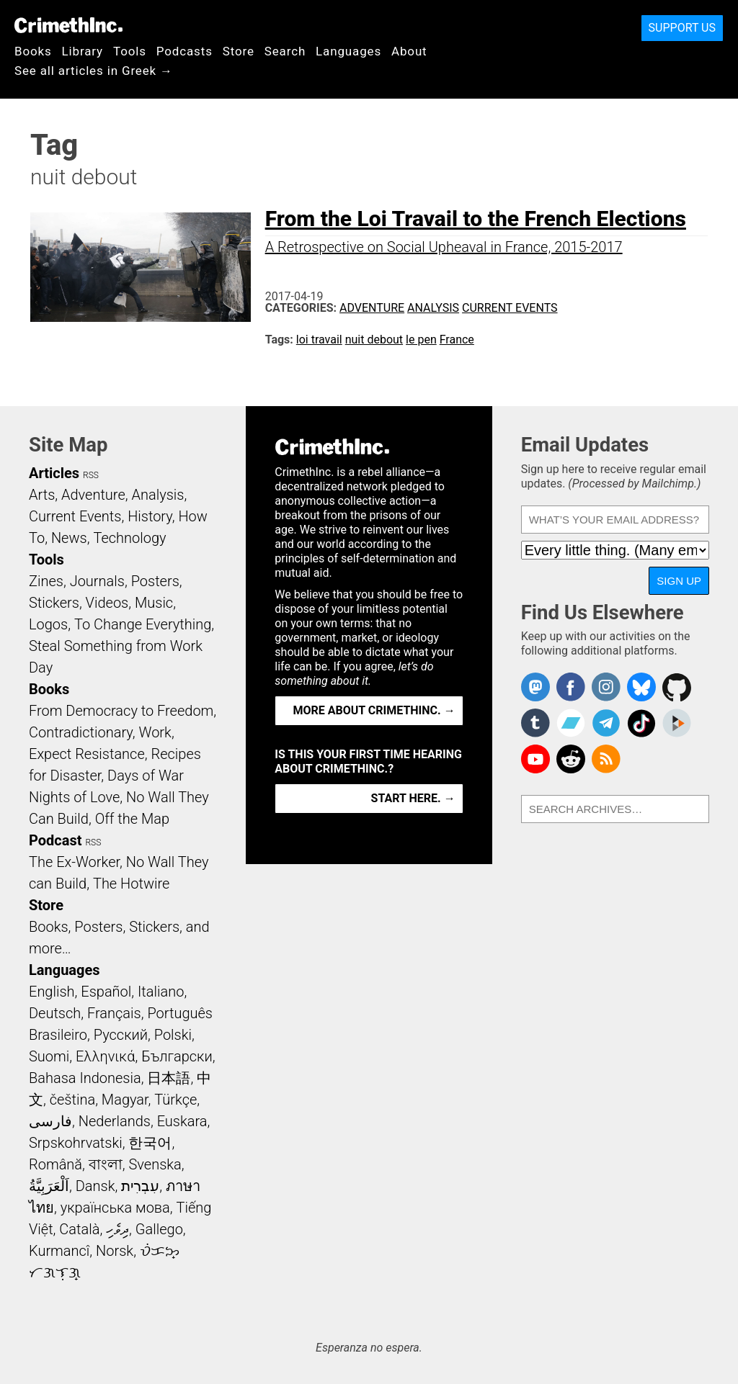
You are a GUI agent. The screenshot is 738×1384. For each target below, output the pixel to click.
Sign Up (679, 581)
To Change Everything (142, 624)
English (52, 991)
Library (82, 51)
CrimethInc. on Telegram (606, 723)
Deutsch (55, 1013)
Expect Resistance (87, 754)
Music (154, 602)
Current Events (509, 308)
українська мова (115, 1207)
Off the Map (132, 818)
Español (106, 991)
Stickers (54, 602)
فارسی (50, 1121)
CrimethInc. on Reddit (570, 759)
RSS (91, 475)
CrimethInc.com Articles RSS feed (606, 759)
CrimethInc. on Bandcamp (570, 723)
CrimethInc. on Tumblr (535, 723)
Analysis (433, 308)
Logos (48, 624)
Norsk (114, 1250)
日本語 (168, 1078)
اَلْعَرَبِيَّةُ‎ (49, 1186)
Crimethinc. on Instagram (606, 687)
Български (177, 1056)
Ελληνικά (105, 1056)
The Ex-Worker (74, 862)
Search (285, 51)
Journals (97, 581)
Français (114, 1013)
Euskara (182, 1121)
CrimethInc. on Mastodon (535, 687)
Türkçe (175, 1099)
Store (238, 51)
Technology (129, 538)
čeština (72, 1099)
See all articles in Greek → (93, 70)
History (150, 516)
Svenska (155, 1164)
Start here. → (413, 798)
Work (155, 732)
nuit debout (374, 339)
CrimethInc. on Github (676, 687)
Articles (54, 473)
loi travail (319, 339)
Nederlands (115, 1121)
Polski (173, 1034)
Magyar (125, 1099)
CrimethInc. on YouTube (535, 759)
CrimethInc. (68, 25)
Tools (129, 51)
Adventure (371, 308)
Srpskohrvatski (76, 1142)
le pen (421, 339)
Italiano (161, 991)
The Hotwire (131, 883)
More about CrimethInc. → (374, 710)
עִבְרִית (140, 1186)
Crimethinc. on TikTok (641, 723)
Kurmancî (59, 1250)
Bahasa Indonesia (85, 1078)
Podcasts (184, 51)
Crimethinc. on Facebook (570, 687)
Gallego (159, 1229)
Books (33, 51)
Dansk (95, 1186)
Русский (121, 1034)
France (457, 339)
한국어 (150, 1142)
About (409, 51)
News (69, 538)
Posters (155, 581)
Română (55, 1164)
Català (79, 1229)
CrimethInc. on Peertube (676, 723)
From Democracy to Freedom (121, 710)
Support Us (682, 28)
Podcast (55, 840)
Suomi (49, 1056)
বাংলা (106, 1164)
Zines (46, 581)
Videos (107, 602)
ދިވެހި (117, 1229)
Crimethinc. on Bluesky (641, 687)
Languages (348, 51)
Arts (42, 494)
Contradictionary (81, 732)
